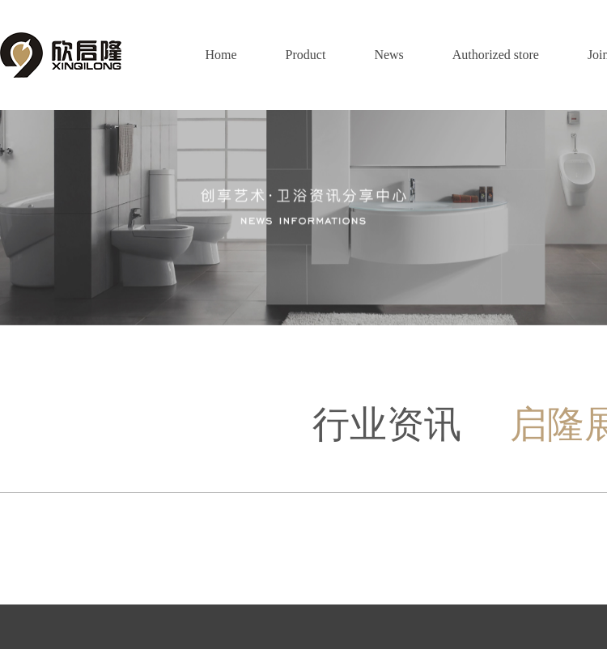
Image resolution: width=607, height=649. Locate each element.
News (388, 55)
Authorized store (495, 55)
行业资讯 (386, 424)
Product (306, 55)
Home (220, 55)
